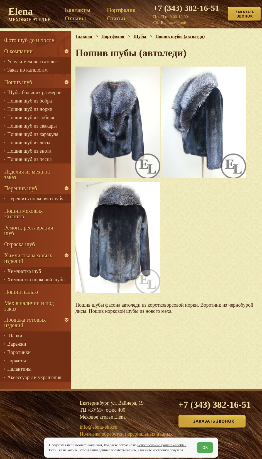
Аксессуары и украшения (34, 377)
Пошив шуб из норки (29, 109)
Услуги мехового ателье (32, 61)
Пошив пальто (21, 292)
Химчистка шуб (24, 271)
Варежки (16, 344)
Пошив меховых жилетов (23, 213)
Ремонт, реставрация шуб (28, 230)
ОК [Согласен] (205, 447)
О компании (18, 51)
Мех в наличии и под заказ (29, 306)
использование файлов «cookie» (161, 445)
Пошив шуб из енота (29, 151)
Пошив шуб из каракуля (32, 134)
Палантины (19, 369)
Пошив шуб (18, 82)
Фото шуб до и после (29, 40)
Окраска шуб (19, 244)
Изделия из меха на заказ (27, 174)
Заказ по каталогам (27, 70)
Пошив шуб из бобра (29, 101)
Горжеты (16, 360)
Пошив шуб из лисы (28, 142)
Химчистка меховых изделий (28, 258)
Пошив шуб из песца (29, 159)
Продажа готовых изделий (25, 322)
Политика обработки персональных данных (126, 434)
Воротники (19, 352)
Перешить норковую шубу (35, 198)
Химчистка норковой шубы (36, 279)
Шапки (14, 335)
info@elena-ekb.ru (98, 427)
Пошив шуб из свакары (32, 126)
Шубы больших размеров (34, 92)
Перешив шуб (20, 188)
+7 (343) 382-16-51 (186, 8)
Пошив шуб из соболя (30, 117)
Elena (29, 14)
